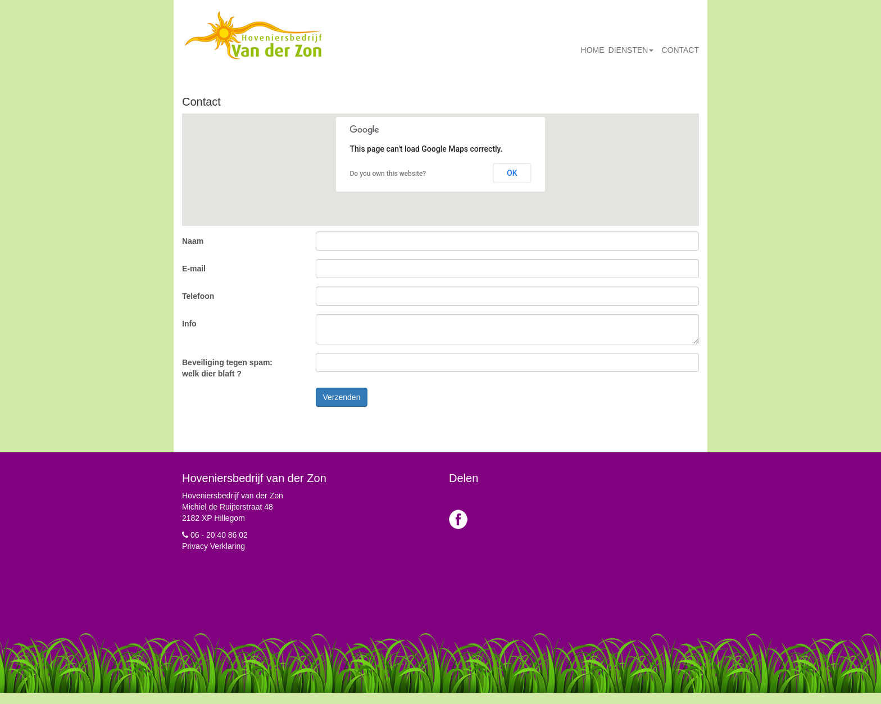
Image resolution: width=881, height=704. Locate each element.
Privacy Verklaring (213, 546)
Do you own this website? (388, 174)
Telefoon (198, 296)
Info (189, 323)
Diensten (631, 50)
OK (512, 173)
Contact (680, 50)
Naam (192, 241)
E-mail (194, 268)
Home (593, 50)
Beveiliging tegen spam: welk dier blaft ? (227, 368)
